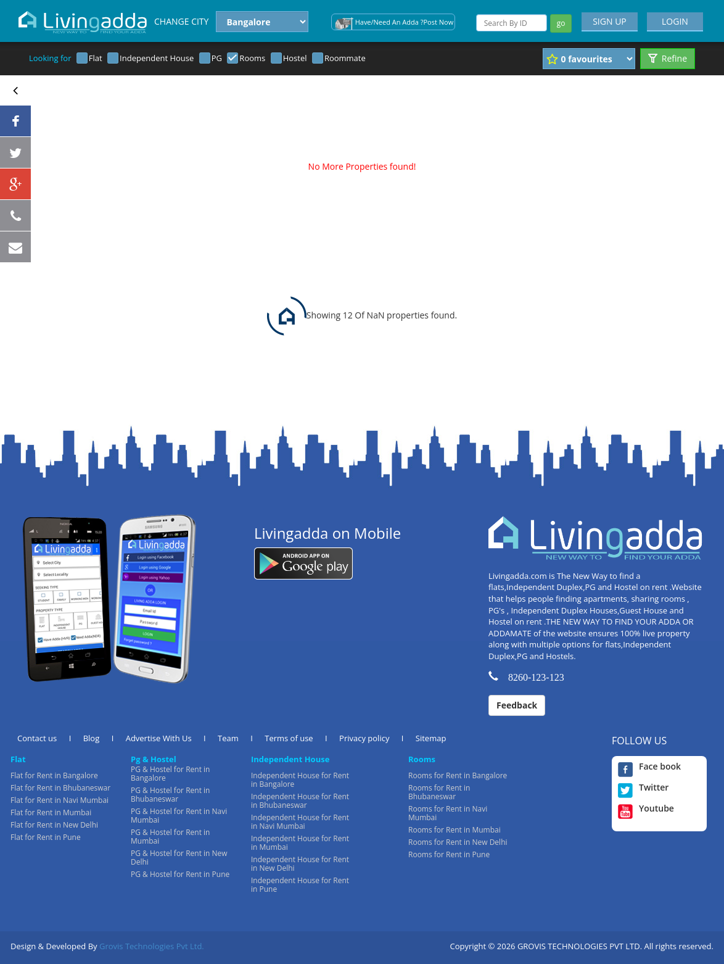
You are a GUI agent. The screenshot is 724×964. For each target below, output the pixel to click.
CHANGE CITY (181, 21)
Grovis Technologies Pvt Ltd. (151, 946)
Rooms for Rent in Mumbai (454, 830)
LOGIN (675, 21)
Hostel (295, 58)
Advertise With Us (159, 738)
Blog (91, 738)
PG (217, 58)
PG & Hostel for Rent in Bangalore (170, 773)
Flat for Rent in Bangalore (54, 775)
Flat (95, 58)
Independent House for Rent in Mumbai (300, 842)
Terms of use (289, 738)
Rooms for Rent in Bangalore (457, 775)
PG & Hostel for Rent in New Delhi (179, 857)
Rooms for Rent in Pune (449, 854)
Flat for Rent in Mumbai (50, 812)
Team (228, 738)
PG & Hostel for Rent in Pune (180, 874)
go (561, 23)
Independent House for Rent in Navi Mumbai (300, 821)
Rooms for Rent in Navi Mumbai (447, 813)
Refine (667, 58)
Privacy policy (364, 738)
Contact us (37, 738)
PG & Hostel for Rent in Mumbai (170, 836)
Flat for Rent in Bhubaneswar (60, 788)
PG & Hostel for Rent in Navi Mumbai (179, 815)
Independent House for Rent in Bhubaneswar (300, 800)
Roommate (345, 58)
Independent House (157, 58)
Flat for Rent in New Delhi (54, 825)
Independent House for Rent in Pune (300, 884)
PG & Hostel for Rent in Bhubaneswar (170, 794)
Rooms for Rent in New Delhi (458, 842)
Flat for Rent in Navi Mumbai (59, 800)
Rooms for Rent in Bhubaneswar (439, 792)
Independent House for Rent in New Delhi (300, 863)
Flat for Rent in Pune (45, 837)
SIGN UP (610, 21)
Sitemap (431, 738)
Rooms (252, 58)
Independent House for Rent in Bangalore (300, 779)
